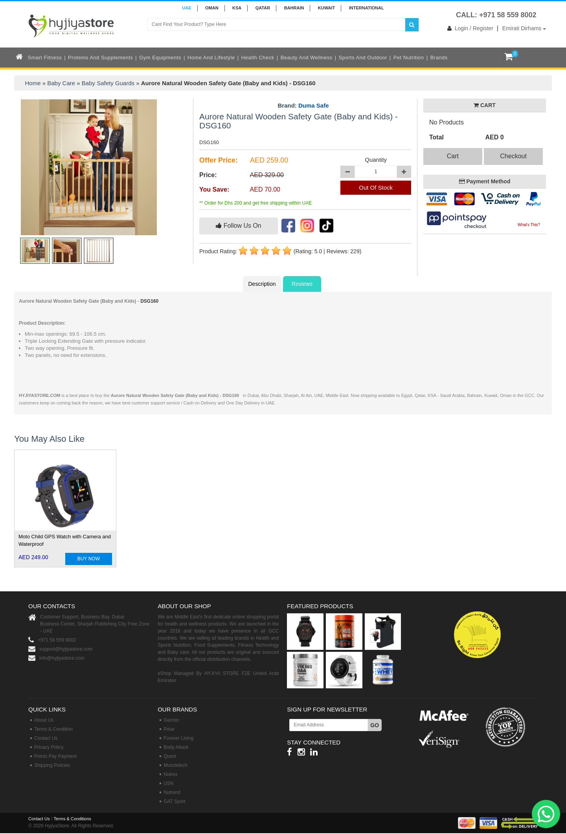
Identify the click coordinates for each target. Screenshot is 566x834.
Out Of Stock (376, 187)
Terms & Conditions (72, 818)
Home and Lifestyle (211, 57)
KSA (236, 7)
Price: (208, 175)
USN (168, 783)
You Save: (214, 189)
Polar (169, 729)
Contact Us (45, 738)
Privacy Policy (49, 747)
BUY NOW (88, 558)
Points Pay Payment (55, 756)
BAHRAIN (294, 7)
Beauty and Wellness (307, 57)
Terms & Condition (53, 729)
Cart (453, 156)
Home (33, 83)
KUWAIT (326, 7)
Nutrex (170, 774)
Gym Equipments (160, 57)
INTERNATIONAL (366, 7)
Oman (212, 7)
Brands (439, 57)
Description (262, 284)
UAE (186, 7)
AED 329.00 (267, 175)
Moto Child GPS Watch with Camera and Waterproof (64, 540)
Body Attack (176, 747)
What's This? (529, 225)
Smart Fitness (45, 57)
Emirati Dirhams (524, 28)
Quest (170, 756)
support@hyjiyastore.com (66, 649)
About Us (43, 720)
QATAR (262, 7)
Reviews (302, 284)
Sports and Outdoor (363, 57)
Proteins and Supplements (100, 57)
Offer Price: (218, 160)
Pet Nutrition (408, 57)
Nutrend (172, 792)
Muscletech (175, 765)
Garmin (171, 720)
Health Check (257, 57)
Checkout (513, 156)
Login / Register (468, 28)
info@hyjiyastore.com (62, 658)
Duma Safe (313, 105)
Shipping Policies (52, 765)
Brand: (303, 105)
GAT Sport (175, 801)
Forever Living (178, 738)
